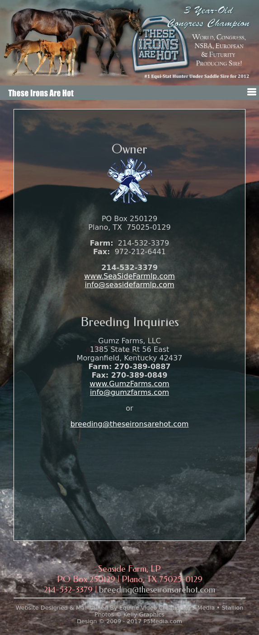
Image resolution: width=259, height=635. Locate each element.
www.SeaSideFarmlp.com (129, 276)
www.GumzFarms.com (129, 383)
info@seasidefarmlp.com (129, 284)
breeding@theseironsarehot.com (130, 424)
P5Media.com (162, 621)
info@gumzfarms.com (129, 392)
